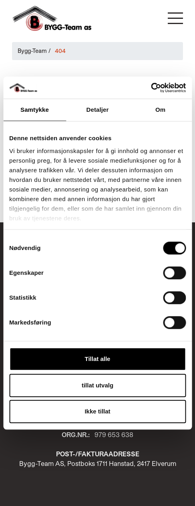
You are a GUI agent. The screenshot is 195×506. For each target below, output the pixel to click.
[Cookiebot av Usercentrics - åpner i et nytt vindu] (151, 88)
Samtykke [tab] (34, 109)
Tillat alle (98, 358)
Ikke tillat (97, 411)
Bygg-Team (32, 50)
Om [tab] (160, 109)
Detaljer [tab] (97, 109)
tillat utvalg (97, 385)
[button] (175, 18)
